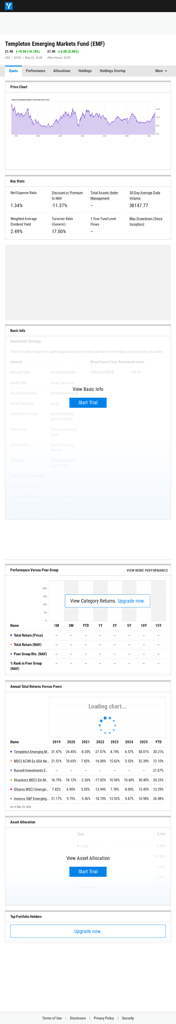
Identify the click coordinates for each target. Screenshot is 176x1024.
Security (128, 1018)
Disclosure (78, 1018)
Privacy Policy (104, 1018)
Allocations (61, 71)
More (159, 71)
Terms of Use (52, 1018)
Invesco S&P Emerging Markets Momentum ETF (31, 798)
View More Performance (147, 570)
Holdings (85, 71)
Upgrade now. (131, 601)
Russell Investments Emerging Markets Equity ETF (31, 770)
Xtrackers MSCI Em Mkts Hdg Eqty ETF (31, 780)
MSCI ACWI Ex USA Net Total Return (31, 761)
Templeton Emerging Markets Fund (31, 752)
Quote (13, 71)
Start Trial (88, 402)
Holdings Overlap (112, 71)
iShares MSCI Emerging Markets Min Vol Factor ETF (31, 789)
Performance (35, 71)
